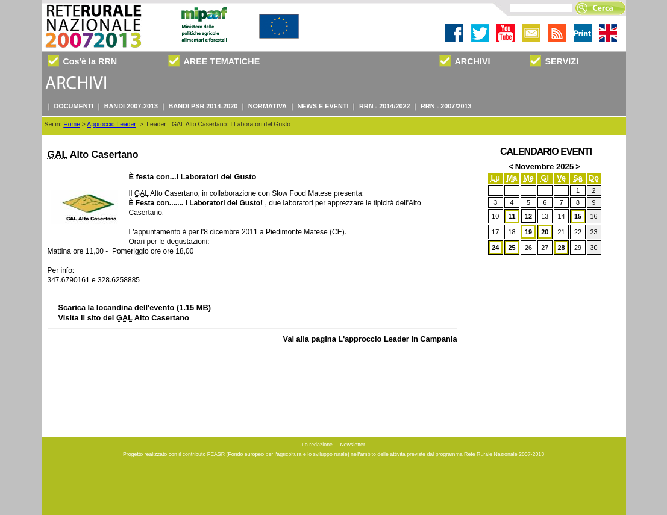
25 (512, 247)
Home (71, 124)
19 (528, 232)
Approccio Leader (111, 124)
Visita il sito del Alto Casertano (123, 317)
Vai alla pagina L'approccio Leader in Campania (370, 338)
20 (544, 232)
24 (495, 247)
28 (561, 247)
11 (512, 216)
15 (577, 216)
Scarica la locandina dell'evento (134, 307)
